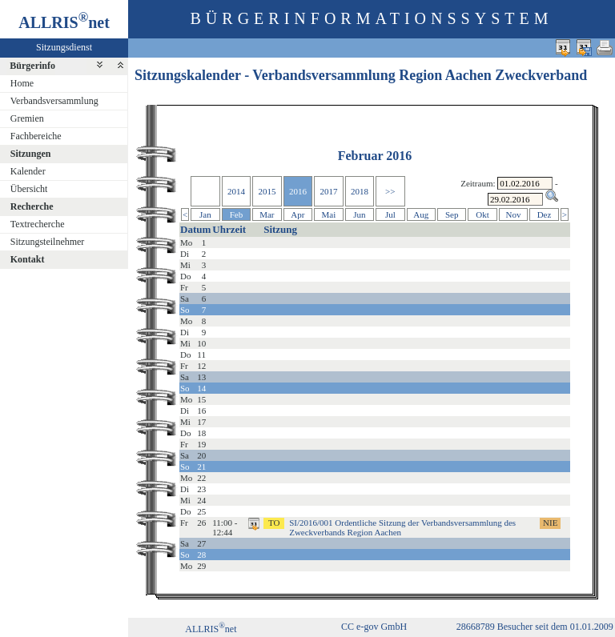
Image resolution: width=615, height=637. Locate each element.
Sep (452, 214)
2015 (266, 191)
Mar (266, 214)
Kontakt (27, 259)
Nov (513, 214)
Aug (420, 214)
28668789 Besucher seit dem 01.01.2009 (534, 626)
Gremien (27, 118)
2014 (236, 191)
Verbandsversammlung (54, 100)
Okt (482, 214)
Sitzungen (30, 153)
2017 (328, 191)
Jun (359, 214)
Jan (205, 214)
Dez (544, 214)
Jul (390, 214)
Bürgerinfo (32, 65)
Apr (297, 214)
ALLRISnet (210, 629)
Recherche (32, 206)
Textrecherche (37, 224)
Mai (329, 214)
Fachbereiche (36, 136)
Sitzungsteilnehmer (47, 241)
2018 (359, 191)
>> (390, 191)
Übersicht (29, 188)
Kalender (28, 171)
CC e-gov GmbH (374, 626)
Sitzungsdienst (64, 47)
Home (22, 83)
